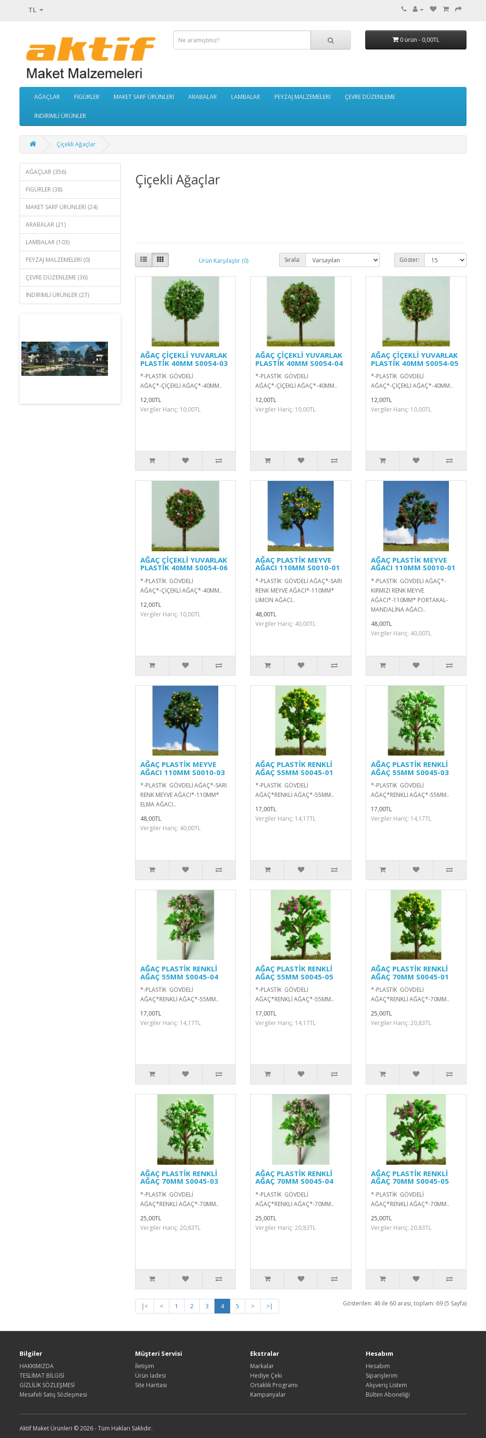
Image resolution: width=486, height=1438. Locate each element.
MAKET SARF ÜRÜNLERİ (144, 97)
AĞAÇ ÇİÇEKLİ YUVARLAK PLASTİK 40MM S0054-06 (184, 564)
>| (269, 1306)
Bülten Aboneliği (388, 1394)
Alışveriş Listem (386, 1385)
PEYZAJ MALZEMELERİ (302, 97)
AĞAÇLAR (47, 97)
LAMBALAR (245, 97)
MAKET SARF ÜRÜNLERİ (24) (61, 207)
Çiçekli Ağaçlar (76, 144)
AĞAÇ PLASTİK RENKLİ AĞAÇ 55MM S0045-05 (294, 972)
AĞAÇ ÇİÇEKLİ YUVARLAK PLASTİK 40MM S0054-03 (184, 359)
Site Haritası (151, 1385)
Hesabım (378, 1366)
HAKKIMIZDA (36, 1366)
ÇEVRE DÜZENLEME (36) (56, 277)
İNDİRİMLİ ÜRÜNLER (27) (57, 295)
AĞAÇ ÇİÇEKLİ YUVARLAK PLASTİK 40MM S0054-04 (299, 359)
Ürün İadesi (150, 1375)
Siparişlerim (382, 1375)
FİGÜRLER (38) (44, 189)
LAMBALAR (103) (47, 242)
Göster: (409, 260)
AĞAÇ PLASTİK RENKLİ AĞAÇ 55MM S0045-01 (294, 768)
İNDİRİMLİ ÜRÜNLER (60, 116)
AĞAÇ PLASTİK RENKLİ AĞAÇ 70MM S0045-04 (294, 1177)
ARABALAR (202, 97)
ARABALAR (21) (46, 224)
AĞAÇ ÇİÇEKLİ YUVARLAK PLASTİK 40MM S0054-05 (414, 359)
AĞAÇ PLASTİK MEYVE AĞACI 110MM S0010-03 (182, 768)
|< (144, 1306)
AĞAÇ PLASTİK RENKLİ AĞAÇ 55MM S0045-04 (179, 972)
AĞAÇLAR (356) (46, 172)
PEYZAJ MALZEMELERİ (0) (58, 260)
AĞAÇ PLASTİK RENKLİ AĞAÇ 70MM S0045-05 (410, 1177)
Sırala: (292, 260)
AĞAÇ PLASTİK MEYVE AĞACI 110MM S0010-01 (297, 564)
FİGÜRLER (86, 97)
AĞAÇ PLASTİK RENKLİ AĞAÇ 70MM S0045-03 (179, 1177)
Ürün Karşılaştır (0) (223, 261)
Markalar (262, 1366)
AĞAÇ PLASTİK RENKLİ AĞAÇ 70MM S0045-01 (410, 972)
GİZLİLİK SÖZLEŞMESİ (47, 1385)
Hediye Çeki (266, 1375)
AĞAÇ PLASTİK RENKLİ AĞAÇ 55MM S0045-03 (410, 768)
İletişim (144, 1366)
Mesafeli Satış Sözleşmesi (53, 1394)
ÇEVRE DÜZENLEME (370, 97)
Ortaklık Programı (274, 1385)
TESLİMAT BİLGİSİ (41, 1375)
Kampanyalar (268, 1394)
